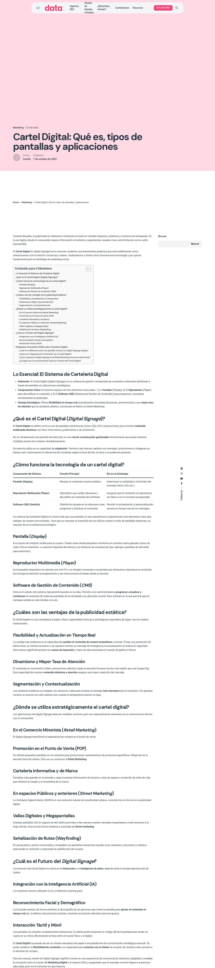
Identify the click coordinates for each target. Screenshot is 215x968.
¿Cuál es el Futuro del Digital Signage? (35, 333)
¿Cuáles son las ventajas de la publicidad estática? (41, 295)
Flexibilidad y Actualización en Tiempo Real (38, 299)
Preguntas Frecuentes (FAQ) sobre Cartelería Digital (42, 347)
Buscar (162, 236)
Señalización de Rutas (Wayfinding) (35, 329)
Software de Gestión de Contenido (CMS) (37, 291)
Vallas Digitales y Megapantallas (34, 326)
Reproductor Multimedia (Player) (34, 288)
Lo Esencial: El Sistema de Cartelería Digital (37, 273)
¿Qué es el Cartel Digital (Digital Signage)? (37, 277)
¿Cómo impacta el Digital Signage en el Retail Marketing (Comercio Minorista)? (54, 357)
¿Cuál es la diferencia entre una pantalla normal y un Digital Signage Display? (53, 350)
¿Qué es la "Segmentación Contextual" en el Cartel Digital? (45, 354)
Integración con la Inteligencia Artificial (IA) (38, 336)
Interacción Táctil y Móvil (30, 343)
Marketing (18, 127)
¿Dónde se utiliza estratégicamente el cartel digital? (42, 308)
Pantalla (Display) (27, 284)
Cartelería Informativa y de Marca (34, 319)
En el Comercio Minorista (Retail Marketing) (39, 312)
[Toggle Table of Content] (87, 269)
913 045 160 (163, 7)
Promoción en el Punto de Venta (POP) (36, 316)
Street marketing (84, 826)
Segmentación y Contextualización (35, 305)
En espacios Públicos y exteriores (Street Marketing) (42, 323)
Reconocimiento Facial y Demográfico (36, 340)
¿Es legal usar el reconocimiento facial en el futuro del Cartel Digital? (50, 361)
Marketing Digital (57, 962)
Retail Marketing (77, 759)
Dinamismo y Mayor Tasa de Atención (36, 302)
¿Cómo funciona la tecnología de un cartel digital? (41, 281)
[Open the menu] (38, 8)
